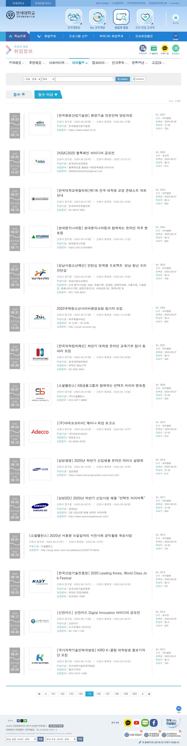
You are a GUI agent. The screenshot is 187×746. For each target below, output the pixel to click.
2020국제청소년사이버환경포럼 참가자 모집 (90, 308)
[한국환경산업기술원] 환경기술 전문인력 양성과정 (94, 115)
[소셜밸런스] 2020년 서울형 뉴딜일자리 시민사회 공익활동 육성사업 (80, 535)
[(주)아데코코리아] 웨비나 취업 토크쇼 (86, 423)
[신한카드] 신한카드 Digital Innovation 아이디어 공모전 (98, 612)
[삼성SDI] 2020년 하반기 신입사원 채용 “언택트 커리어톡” (101, 498)
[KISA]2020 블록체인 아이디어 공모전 (86, 153)
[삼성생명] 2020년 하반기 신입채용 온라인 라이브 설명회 (100, 460)
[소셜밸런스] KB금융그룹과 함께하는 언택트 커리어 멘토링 (101, 385)
